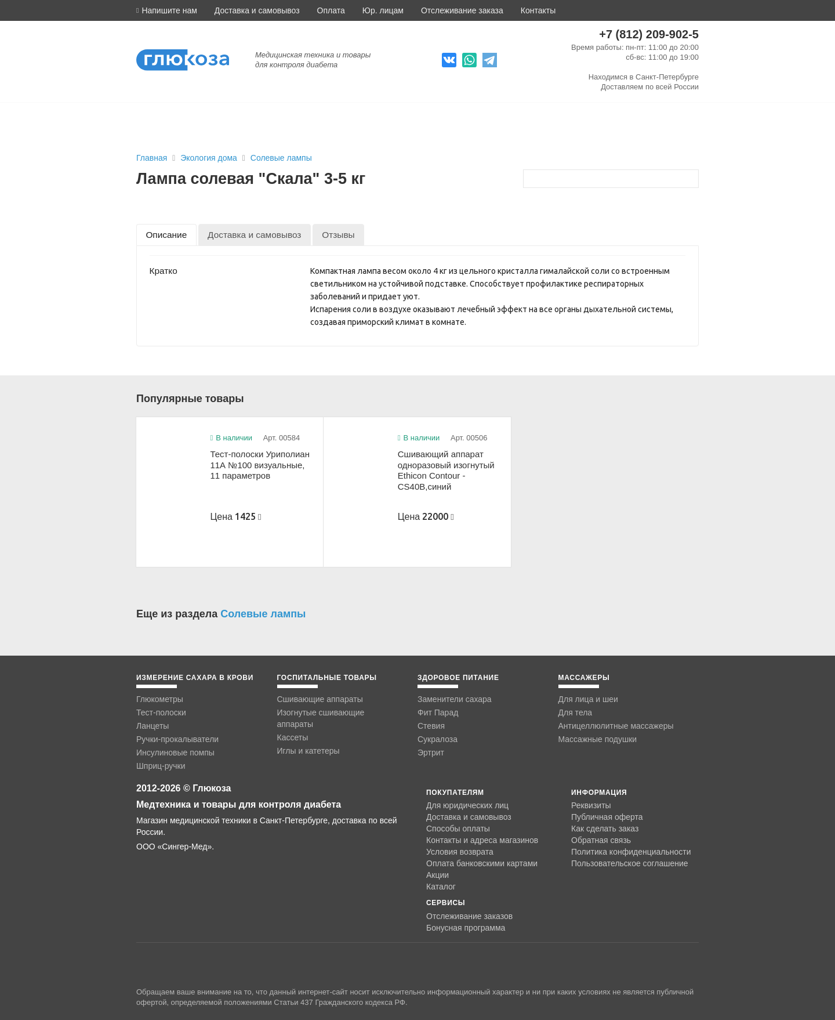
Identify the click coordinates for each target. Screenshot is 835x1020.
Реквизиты (591, 805)
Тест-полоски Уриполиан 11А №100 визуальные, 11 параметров (260, 464)
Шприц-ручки (161, 766)
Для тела (575, 712)
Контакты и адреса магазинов (482, 840)
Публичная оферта (607, 817)
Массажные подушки (597, 739)
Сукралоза (438, 739)
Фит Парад (438, 712)
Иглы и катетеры (308, 750)
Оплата (331, 10)
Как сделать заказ (604, 828)
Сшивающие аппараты (320, 699)
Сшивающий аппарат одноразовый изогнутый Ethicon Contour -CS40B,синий (446, 470)
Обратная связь (601, 840)
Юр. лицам (383, 10)
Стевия (431, 725)
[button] (167, 10)
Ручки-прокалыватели (177, 739)
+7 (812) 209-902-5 (649, 34)
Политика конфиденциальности (631, 851)
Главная (151, 157)
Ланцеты (152, 725)
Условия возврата (459, 851)
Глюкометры (159, 699)
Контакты (538, 10)
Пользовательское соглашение (629, 863)
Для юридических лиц (467, 805)
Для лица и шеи (588, 699)
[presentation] (166, 235)
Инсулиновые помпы (175, 752)
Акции (437, 875)
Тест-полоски (161, 712)
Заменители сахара (455, 699)
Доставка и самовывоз (257, 10)
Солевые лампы (281, 157)
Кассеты (292, 737)
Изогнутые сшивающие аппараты (321, 718)
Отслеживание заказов (469, 916)
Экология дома (209, 157)
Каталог (441, 886)
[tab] (166, 234)
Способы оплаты (458, 828)
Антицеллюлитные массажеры (616, 725)
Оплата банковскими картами (482, 863)
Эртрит (431, 752)
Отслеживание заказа (462, 10)
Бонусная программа (465, 927)
